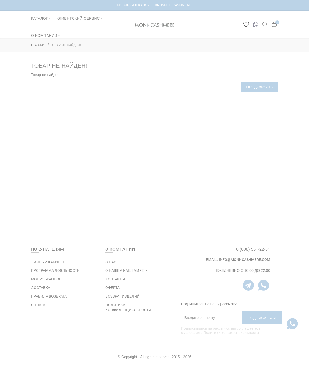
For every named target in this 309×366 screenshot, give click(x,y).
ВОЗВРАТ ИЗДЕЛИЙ (122, 296)
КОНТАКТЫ (115, 279)
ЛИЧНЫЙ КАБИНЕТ (48, 262)
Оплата (38, 305)
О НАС (110, 262)
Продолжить (259, 87)
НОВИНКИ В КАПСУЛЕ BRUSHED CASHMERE (154, 5)
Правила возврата (49, 296)
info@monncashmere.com (244, 260)
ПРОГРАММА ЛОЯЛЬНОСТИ (55, 270)
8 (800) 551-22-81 (253, 249)
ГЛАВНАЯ (38, 45)
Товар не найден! (65, 45)
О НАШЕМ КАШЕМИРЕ (124, 270)
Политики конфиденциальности (231, 332)
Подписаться (262, 318)
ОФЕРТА (112, 287)
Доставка (40, 287)
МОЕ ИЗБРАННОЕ (46, 279)
